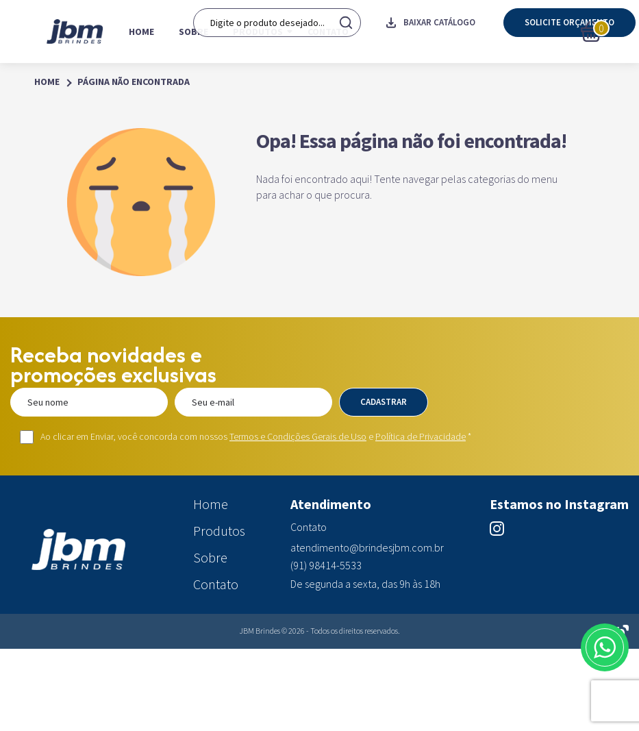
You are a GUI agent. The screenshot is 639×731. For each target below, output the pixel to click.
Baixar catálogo (430, 31)
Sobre (193, 31)
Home (141, 31)
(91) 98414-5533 (326, 565)
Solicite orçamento (569, 31)
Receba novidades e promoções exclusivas (113, 364)
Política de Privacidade (420, 436)
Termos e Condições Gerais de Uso (297, 436)
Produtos (258, 31)
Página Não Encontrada (133, 82)
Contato (328, 31)
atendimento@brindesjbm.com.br (367, 547)
